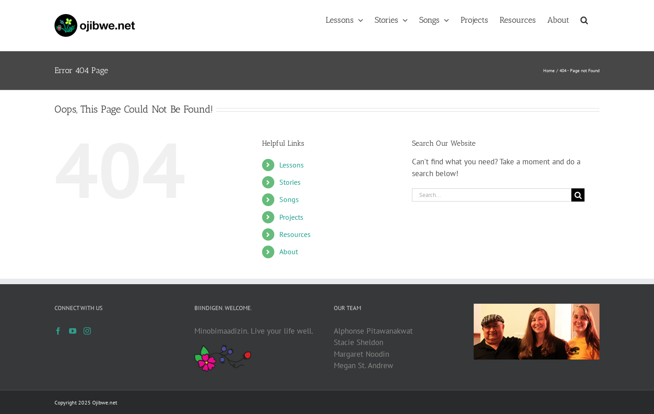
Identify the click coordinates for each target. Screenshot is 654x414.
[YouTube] (72, 331)
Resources (295, 234)
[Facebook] (58, 331)
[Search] (578, 195)
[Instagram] (87, 331)
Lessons (291, 164)
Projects (291, 217)
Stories (290, 182)
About (288, 251)
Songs (289, 199)
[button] (584, 19)
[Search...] (491, 195)
